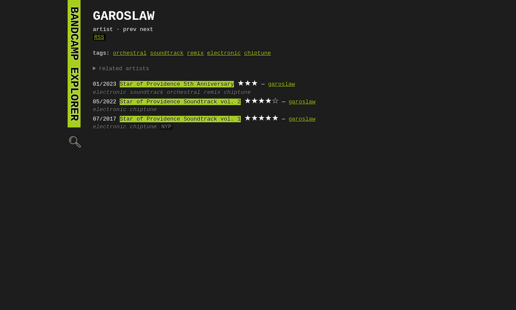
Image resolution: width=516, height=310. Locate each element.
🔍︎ (74, 141)
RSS (99, 37)
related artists (124, 69)
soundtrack (166, 53)
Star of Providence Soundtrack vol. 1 (180, 119)
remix (195, 53)
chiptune (257, 53)
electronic (224, 53)
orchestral (129, 53)
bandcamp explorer (74, 63)
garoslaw (281, 84)
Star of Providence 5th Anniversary (177, 84)
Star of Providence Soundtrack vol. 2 (180, 102)
